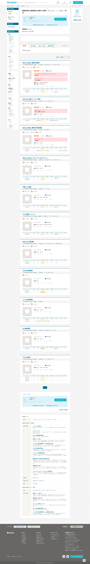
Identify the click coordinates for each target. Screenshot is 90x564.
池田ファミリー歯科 (31, 99)
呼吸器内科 (11, 36)
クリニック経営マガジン (69, 544)
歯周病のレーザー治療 (36, 438)
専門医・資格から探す (40, 538)
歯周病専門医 (35, 480)
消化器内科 (11, 39)
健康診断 (10, 126)
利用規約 (52, 537)
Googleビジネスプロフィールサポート (72, 547)
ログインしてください (77, 16)
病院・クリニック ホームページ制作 (72, 546)
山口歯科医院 (26, 328)
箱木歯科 (28, 241)
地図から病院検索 (64, 409)
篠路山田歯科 (31, 62)
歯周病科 (34, 477)
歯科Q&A (23, 541)
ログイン (70, 3)
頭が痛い (47, 490)
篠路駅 (35, 64)
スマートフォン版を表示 (76, 556)
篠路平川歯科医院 (32, 127)
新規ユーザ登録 (64, 3)
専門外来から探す (39, 540)
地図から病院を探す (11, 26)
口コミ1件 (50, 107)
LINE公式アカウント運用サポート (71, 548)
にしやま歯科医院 (28, 299)
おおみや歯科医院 (28, 270)
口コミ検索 (24, 537)
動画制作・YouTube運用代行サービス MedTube (74, 550)
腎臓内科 (10, 50)
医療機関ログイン (76, 526)
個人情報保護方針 (54, 538)
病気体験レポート (25, 538)
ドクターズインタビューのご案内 (71, 538)
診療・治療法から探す (40, 543)
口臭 (53, 490)
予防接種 (10, 125)
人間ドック (11, 128)
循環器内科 (11, 38)
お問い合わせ (19, 556)
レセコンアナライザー (69, 543)
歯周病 (36, 483)
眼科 (9, 86)
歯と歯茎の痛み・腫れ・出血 (38, 490)
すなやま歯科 (26, 357)
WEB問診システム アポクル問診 (71, 541)
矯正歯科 (10, 110)
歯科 (37, 477)
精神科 (10, 104)
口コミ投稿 (24, 543)
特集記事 (23, 540)
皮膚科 (10, 74)
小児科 (10, 99)
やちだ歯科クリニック (29, 214)
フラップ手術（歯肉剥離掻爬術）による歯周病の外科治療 (43, 443)
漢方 (9, 121)
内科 (9, 35)
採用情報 (13, 556)
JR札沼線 (10, 19)
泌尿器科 (10, 79)
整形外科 (10, 66)
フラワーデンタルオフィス (35, 158)
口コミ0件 (49, 166)
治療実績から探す (39, 537)
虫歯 (33, 483)
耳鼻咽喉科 (11, 89)
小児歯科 (10, 113)
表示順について (66, 45)
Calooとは (58, 3)
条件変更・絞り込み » (60, 19)
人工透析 (10, 51)
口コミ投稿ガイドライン (55, 534)
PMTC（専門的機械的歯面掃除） (38, 435)
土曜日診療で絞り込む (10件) (38, 24)
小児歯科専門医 (41, 480)
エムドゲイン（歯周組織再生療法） (39, 452)
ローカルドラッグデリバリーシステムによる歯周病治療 (42, 471)
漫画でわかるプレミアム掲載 (70, 537)
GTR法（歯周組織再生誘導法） (38, 448)
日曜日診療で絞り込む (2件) (52, 24)
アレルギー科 (11, 46)
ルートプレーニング (36, 430)
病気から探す (38, 534)
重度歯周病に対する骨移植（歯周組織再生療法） (41, 458)
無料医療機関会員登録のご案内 (71, 534)
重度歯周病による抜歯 (36, 465)
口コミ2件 (50, 70)
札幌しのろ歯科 (27, 187)
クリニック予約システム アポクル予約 (72, 540)
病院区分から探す (39, 541)
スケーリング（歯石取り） (37, 503)
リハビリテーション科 (13, 70)
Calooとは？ (24, 534)
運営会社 (8, 556)
